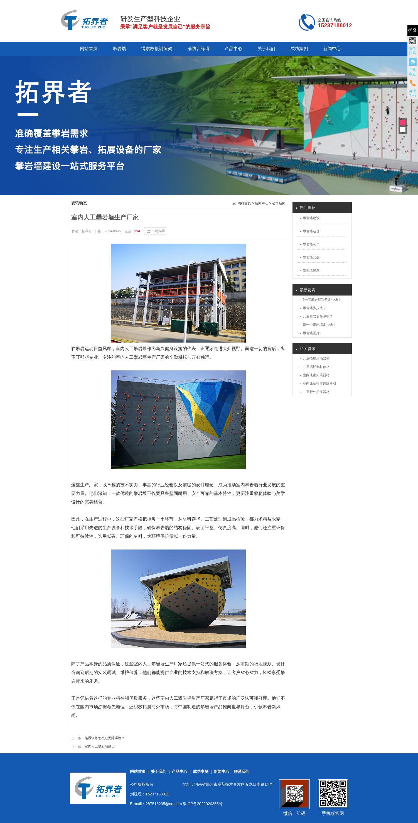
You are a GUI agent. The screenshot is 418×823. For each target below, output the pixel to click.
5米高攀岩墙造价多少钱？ (322, 300)
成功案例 (299, 48)
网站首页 (89, 48)
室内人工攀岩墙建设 (100, 746)
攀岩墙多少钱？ (314, 308)
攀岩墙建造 (311, 270)
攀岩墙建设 (311, 218)
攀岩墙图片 (311, 333)
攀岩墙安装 (311, 257)
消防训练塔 (198, 48)
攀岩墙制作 (311, 244)
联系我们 (241, 771)
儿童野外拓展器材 (316, 392)
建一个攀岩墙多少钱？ (319, 325)
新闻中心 (332, 48)
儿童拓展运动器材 (316, 358)
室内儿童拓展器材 (316, 375)
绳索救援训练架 (156, 48)
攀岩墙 (119, 48)
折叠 (412, 30)
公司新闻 (279, 203)
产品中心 (233, 48)
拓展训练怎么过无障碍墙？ (105, 738)
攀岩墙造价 (311, 231)
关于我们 (266, 48)
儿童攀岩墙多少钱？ (318, 316)
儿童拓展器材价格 (316, 367)
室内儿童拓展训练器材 (319, 383)
